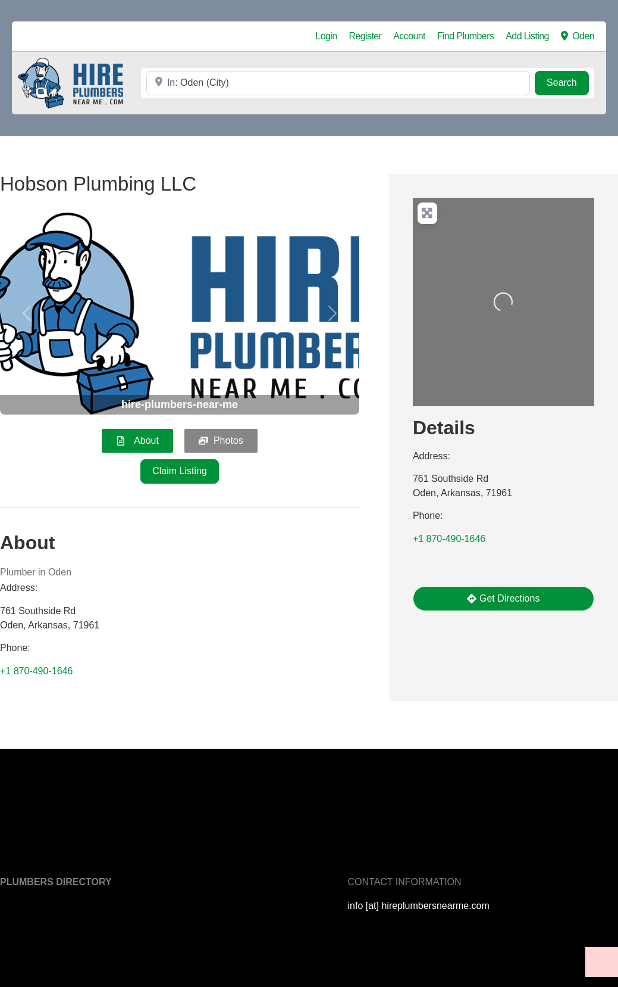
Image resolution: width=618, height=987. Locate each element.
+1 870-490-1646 (36, 671)
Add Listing (527, 36)
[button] (27, 314)
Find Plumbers (465, 36)
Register (365, 36)
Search (568, 81)
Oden (577, 36)
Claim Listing (179, 471)
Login (326, 36)
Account (409, 36)
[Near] (338, 83)
